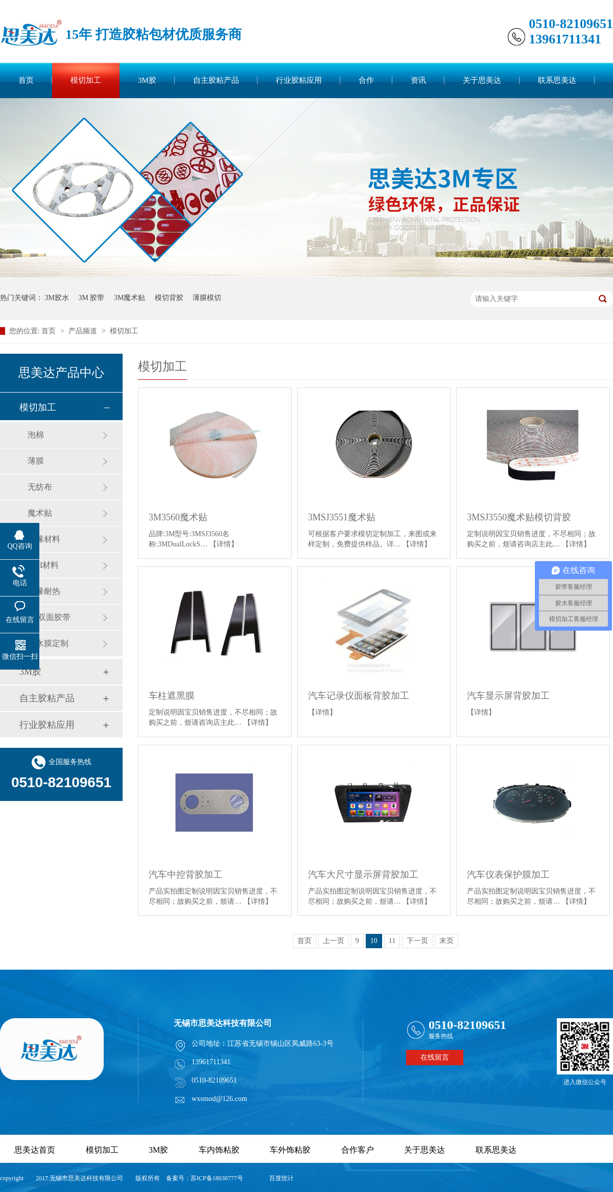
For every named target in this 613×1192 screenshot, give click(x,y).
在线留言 (434, 1057)
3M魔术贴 (129, 298)
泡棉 (36, 434)
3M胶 (147, 80)
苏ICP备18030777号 (217, 1178)
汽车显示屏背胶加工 (508, 696)
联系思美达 (557, 80)
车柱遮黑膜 (172, 696)
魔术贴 (40, 513)
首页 (26, 80)
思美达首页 (34, 1149)
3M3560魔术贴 (178, 517)
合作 (366, 80)
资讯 (418, 80)
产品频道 (83, 331)
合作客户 (357, 1149)
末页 (446, 941)
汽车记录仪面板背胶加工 (358, 696)
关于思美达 (482, 80)
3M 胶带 (91, 298)
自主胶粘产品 (216, 80)
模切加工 (85, 80)
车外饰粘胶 (290, 1149)
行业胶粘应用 (299, 80)
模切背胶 (169, 298)
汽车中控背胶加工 (185, 874)
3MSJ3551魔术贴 (341, 517)
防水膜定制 (48, 643)
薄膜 (36, 460)
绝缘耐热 (44, 591)
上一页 (333, 941)
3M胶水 (57, 298)
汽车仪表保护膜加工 (508, 874)
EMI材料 (43, 565)
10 (374, 941)
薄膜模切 (207, 298)
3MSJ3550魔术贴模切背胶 (519, 517)
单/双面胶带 (49, 617)
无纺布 (40, 487)
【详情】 (223, 544)
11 (392, 941)
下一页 (417, 941)
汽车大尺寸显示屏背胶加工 (363, 874)
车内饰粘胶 (219, 1149)
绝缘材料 (44, 539)
